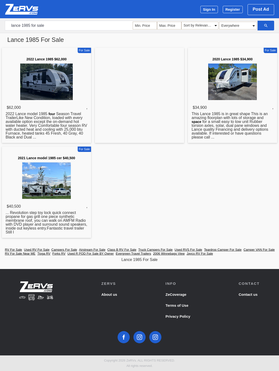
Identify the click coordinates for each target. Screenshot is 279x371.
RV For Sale (13, 249)
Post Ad (261, 9)
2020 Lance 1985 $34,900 (232, 59)
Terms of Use (177, 305)
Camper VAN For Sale (259, 249)
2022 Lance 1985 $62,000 (46, 59)
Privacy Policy (178, 316)
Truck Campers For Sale (155, 249)
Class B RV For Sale (121, 249)
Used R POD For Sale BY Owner (90, 253)
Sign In (209, 9)
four (51, 114)
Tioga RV (43, 253)
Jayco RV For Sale (199, 253)
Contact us (248, 294)
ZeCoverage (176, 294)
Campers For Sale (64, 249)
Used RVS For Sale (188, 249)
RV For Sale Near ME (20, 253)
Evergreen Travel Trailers (133, 253)
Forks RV (58, 253)
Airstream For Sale (92, 249)
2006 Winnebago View (169, 253)
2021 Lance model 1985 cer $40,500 (46, 158)
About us (109, 294)
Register (232, 9)
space (196, 122)
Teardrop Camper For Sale (223, 249)
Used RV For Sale (37, 249)
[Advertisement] (139, 87)
